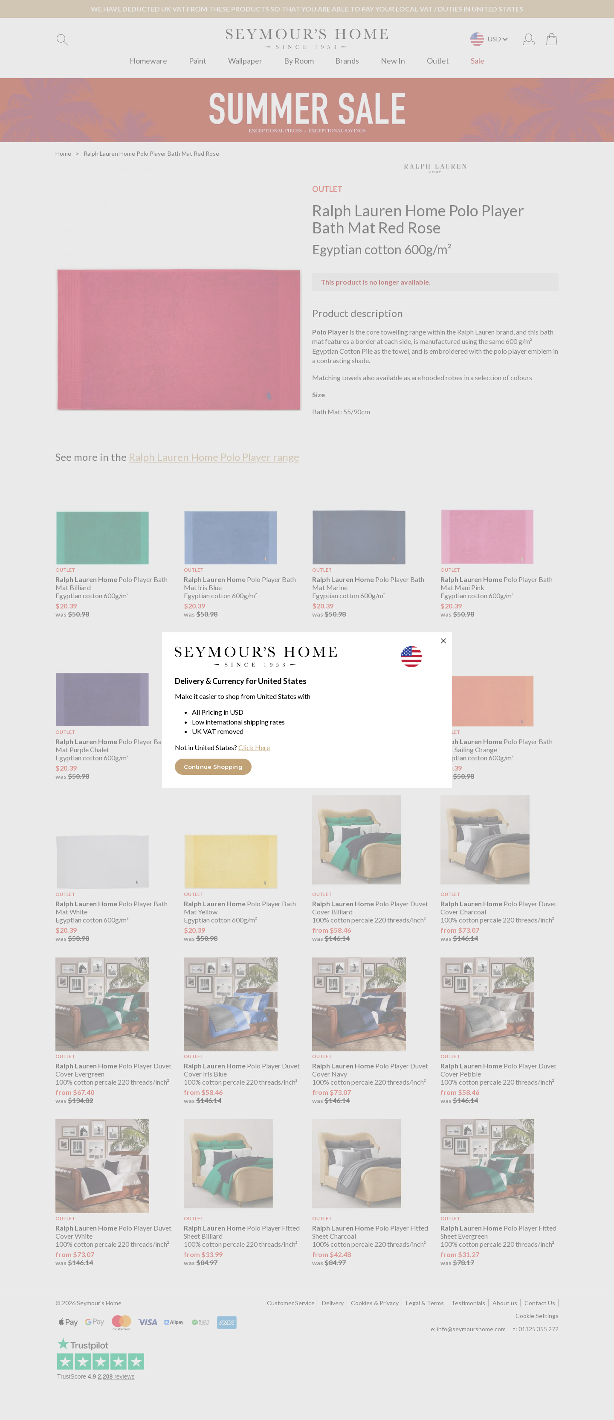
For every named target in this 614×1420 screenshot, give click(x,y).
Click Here (254, 747)
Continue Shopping (213, 766)
